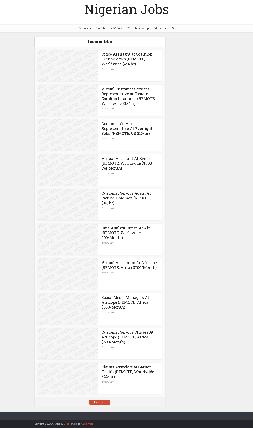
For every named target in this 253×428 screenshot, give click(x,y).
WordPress (87, 423)
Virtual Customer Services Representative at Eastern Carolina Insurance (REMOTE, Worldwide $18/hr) (128, 96)
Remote (101, 28)
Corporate (84, 28)
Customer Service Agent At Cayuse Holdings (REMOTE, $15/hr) (126, 198)
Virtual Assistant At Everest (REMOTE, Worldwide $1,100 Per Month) (127, 163)
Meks (66, 423)
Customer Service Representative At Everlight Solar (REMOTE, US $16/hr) (126, 128)
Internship (142, 28)
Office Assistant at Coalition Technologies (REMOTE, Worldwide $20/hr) (126, 59)
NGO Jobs (116, 28)
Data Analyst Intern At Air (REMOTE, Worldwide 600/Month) (125, 232)
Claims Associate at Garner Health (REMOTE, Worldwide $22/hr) (127, 371)
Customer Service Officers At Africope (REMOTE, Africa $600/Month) (127, 337)
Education (160, 28)
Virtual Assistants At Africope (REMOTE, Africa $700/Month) (129, 265)
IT (128, 28)
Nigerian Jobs (126, 8)
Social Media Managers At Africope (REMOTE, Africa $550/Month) (125, 302)
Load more (100, 402)
